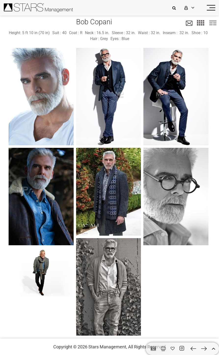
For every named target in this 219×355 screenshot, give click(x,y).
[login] (192, 8)
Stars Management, (107, 346)
